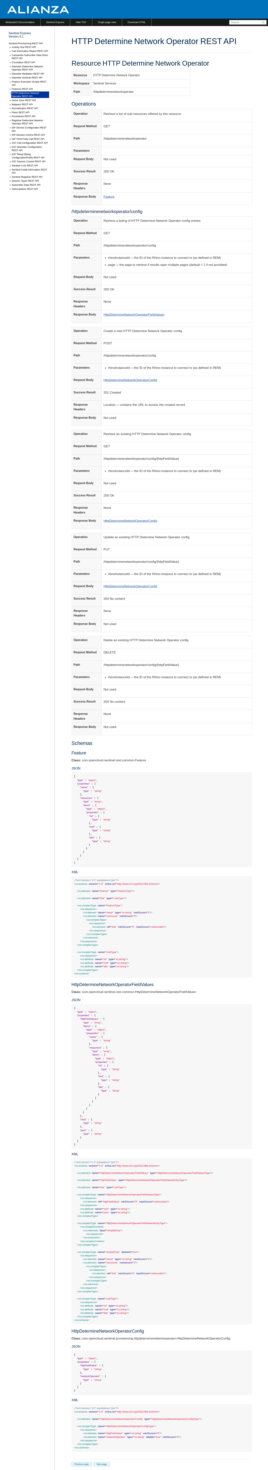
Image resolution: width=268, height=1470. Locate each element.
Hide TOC (81, 22)
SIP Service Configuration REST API (29, 129)
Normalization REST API (25, 108)
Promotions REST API (24, 116)
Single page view (107, 22)
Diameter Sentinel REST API (27, 77)
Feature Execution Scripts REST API (29, 83)
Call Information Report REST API (30, 51)
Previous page (81, 1464)
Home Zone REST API (24, 100)
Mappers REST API (22, 104)
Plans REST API (20, 112)
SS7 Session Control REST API (29, 161)
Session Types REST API (25, 180)
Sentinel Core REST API (25, 165)
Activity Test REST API (24, 47)
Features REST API (22, 89)
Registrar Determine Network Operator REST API (27, 122)
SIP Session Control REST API (28, 134)
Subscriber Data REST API (26, 184)
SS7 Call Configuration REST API (30, 142)
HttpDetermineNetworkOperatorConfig (130, 380)
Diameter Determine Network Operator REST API (27, 68)
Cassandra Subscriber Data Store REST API (30, 57)
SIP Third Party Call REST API (28, 139)
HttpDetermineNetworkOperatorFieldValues (133, 314)
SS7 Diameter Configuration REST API (27, 149)
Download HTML (137, 22)
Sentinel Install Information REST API (29, 171)
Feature (108, 197)
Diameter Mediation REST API (28, 73)
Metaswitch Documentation (20, 22)
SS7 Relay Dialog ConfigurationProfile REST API (28, 156)
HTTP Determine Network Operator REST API (25, 95)
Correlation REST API (23, 62)
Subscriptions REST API (25, 189)
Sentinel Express (55, 22)
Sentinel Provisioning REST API (26, 43)
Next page (102, 1464)
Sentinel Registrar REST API (27, 177)
